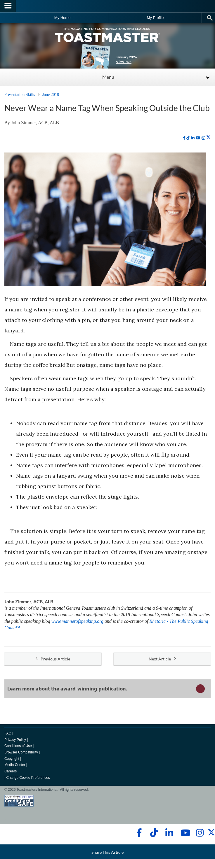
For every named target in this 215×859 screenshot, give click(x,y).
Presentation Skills (19, 94)
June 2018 (50, 94)
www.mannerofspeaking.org (77, 621)
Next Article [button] (162, 658)
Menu (108, 77)
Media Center (14, 765)
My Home (62, 17)
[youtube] (198, 138)
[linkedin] (193, 138)
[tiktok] (188, 138)
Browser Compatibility (21, 752)
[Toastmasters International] (107, 6)
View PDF (123, 61)
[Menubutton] (8, 6)
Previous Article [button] (53, 658)
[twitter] (208, 138)
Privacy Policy (15, 740)
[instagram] (203, 138)
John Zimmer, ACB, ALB (35, 122)
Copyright (11, 759)
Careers (10, 771)
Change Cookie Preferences (28, 778)
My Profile (155, 17)
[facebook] (184, 138)
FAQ (7, 733)
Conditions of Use (18, 746)
